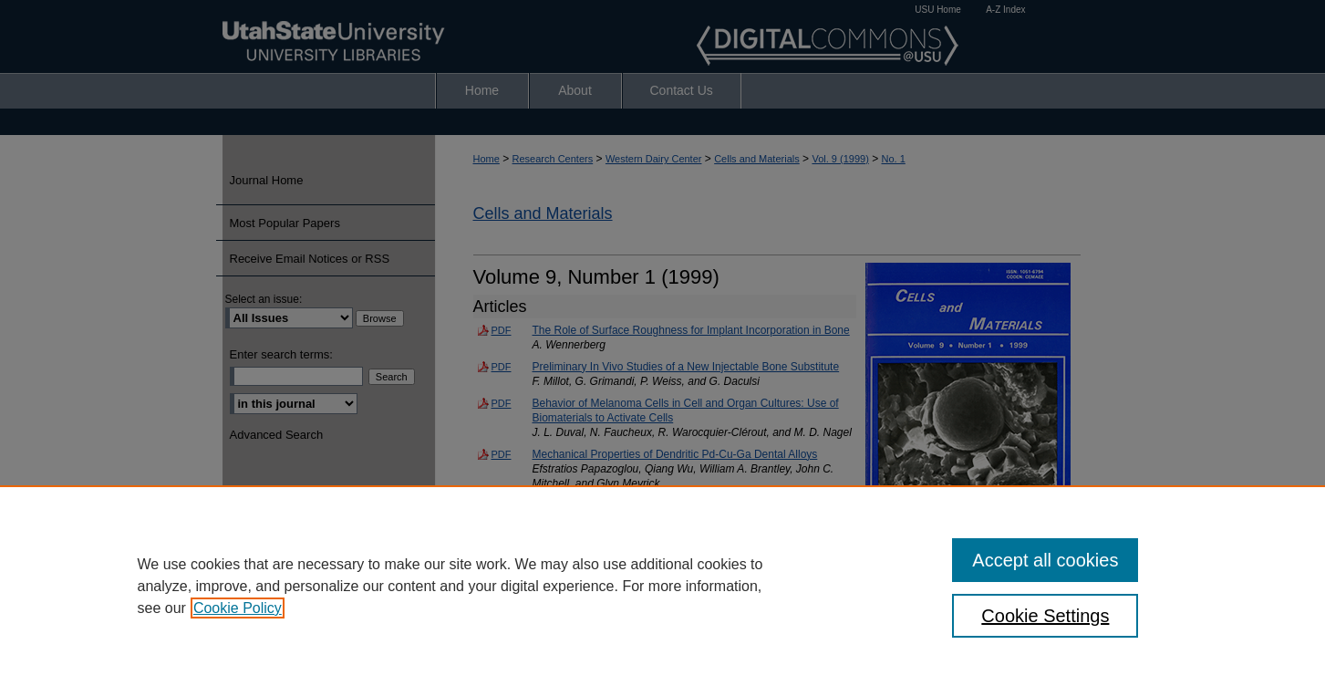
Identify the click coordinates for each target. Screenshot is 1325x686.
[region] (662, 585)
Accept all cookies (1045, 560)
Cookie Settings (1045, 616)
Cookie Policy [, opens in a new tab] (237, 608)
